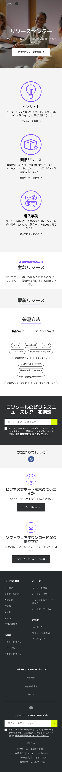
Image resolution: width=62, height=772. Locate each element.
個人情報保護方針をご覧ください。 (32, 434)
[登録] (54, 422)
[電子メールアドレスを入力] (28, 422)
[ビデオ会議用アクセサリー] (31, 377)
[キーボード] (31, 345)
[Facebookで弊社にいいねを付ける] (31, 708)
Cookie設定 (24, 757)
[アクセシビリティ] (13, 654)
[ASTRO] (31, 695)
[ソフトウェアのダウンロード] (31, 559)
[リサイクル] (10, 648)
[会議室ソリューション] (17, 383)
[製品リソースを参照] (31, 177)
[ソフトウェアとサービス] (44, 383)
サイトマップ (39, 757)
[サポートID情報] (46, 715)
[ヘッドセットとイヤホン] (31, 364)
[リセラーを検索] (39, 588)
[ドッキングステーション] (31, 370)
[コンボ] (46, 345)
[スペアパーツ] (38, 639)
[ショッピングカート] (50, 3)
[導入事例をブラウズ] (31, 233)
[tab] (18, 330)
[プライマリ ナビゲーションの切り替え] (58, 3)
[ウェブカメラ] (41, 358)
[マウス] (16, 345)
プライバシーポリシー (37, 753)
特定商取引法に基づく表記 (32, 762)
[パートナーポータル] (41, 609)
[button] (11, 11)
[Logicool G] (31, 686)
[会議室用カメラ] (22, 358)
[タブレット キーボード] (40, 351)
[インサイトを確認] (31, 121)
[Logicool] (19, 3)
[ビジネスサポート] (31, 507)
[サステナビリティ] (13, 642)
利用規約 (19, 753)
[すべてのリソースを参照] (31, 52)
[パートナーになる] (40, 594)
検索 (41, 3)
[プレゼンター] (17, 351)
